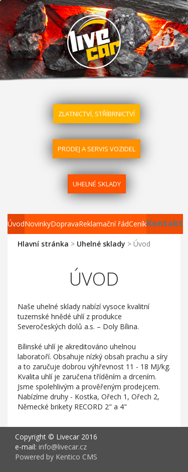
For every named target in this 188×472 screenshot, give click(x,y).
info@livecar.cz (63, 446)
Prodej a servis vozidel (96, 148)
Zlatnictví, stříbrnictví (96, 113)
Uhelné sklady (97, 183)
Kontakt (164, 223)
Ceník (137, 223)
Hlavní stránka (43, 244)
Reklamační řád (104, 223)
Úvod (16, 223)
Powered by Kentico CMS (56, 456)
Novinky (38, 223)
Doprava (65, 223)
